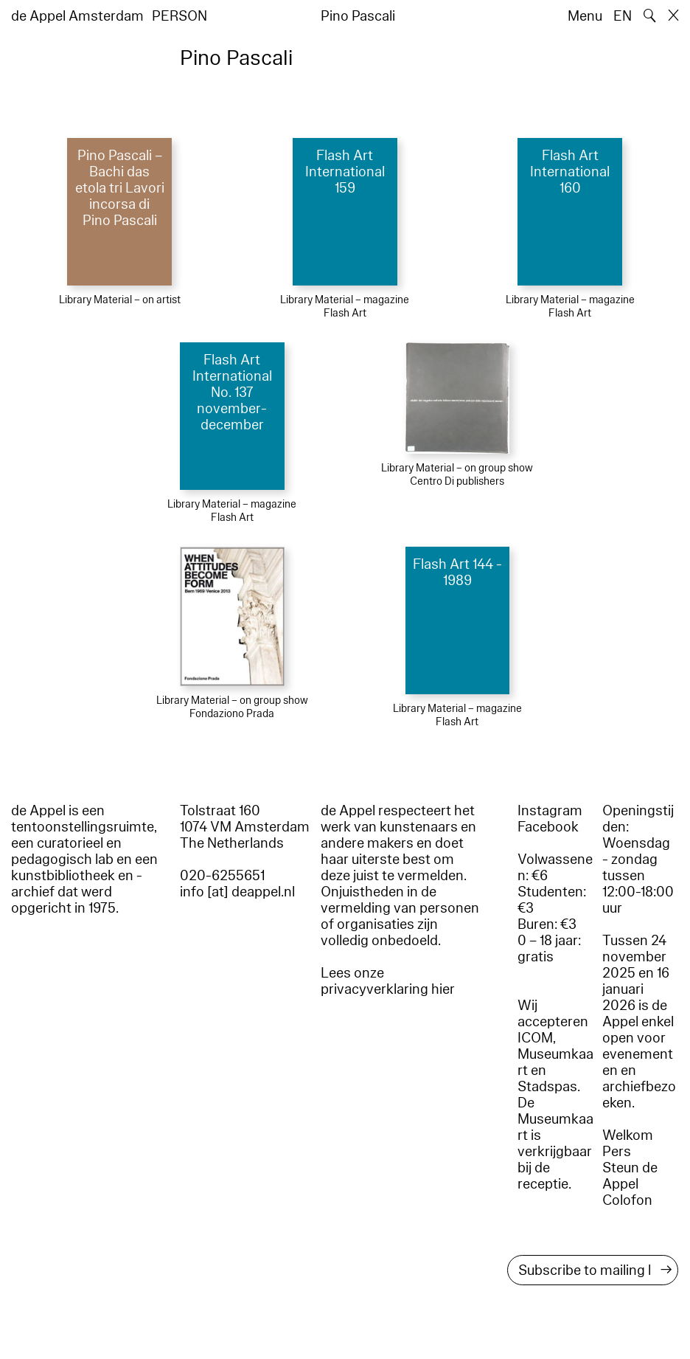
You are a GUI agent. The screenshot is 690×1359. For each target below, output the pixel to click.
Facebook (548, 827)
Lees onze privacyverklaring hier (388, 981)
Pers (616, 1151)
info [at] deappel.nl (237, 892)
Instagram (550, 810)
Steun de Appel (630, 1176)
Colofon (627, 1200)
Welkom (627, 1135)
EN (622, 16)
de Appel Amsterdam (77, 16)
